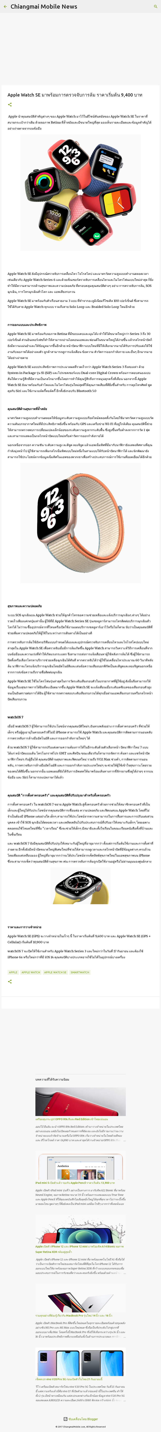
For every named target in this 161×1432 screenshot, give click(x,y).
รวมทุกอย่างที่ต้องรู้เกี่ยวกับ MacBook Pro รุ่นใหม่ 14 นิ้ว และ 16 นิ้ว (73, 1315)
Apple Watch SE (55, 972)
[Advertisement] (80, 1045)
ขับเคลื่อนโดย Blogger (80, 1419)
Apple (13, 972)
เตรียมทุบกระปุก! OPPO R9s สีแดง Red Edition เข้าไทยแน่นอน (71, 1119)
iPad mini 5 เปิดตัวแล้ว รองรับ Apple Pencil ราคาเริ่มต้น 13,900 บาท (75, 1182)
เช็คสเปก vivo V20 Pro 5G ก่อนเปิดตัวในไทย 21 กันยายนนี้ (68, 1379)
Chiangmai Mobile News (44, 6)
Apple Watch (31, 972)
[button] (10, 104)
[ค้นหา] (82, 6)
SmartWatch (80, 972)
